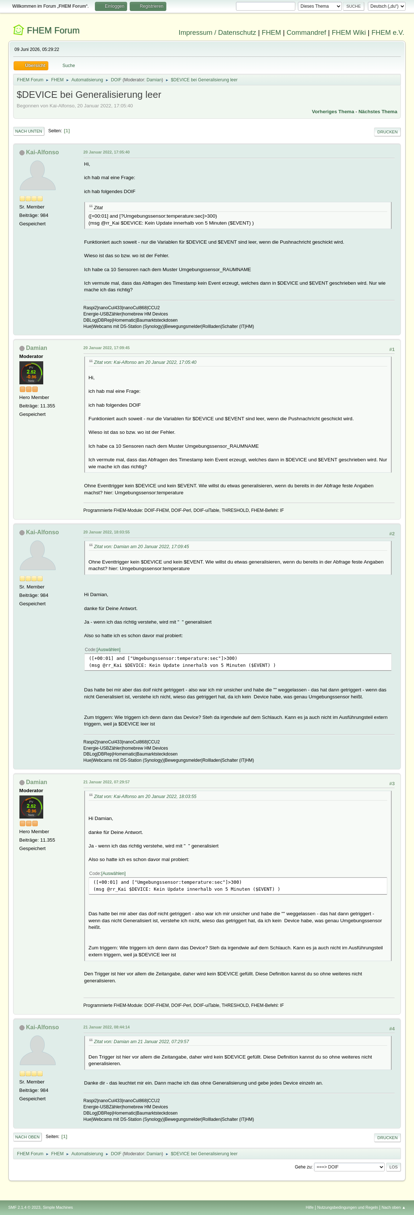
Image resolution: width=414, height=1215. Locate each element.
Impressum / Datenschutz (217, 32)
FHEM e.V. (388, 32)
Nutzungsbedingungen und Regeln (347, 1207)
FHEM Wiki (349, 32)
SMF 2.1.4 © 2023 (24, 1207)
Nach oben (27, 1137)
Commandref (306, 32)
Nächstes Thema (377, 111)
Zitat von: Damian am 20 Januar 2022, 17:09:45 (141, 546)
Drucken (387, 132)
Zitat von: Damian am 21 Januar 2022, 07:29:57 (141, 1041)
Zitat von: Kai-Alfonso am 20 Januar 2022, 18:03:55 (145, 796)
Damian (154, 79)
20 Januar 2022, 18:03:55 (107, 532)
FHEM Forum (53, 30)
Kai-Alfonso (42, 152)
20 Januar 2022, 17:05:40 (107, 152)
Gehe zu (303, 1167)
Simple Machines (58, 1207)
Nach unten (28, 131)
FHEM (271, 32)
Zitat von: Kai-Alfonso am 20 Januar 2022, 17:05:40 (145, 362)
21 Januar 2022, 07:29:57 (107, 782)
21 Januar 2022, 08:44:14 (107, 1027)
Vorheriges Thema (333, 111)
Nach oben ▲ (394, 1207)
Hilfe (310, 1207)
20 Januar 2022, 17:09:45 (107, 348)
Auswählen (108, 649)
